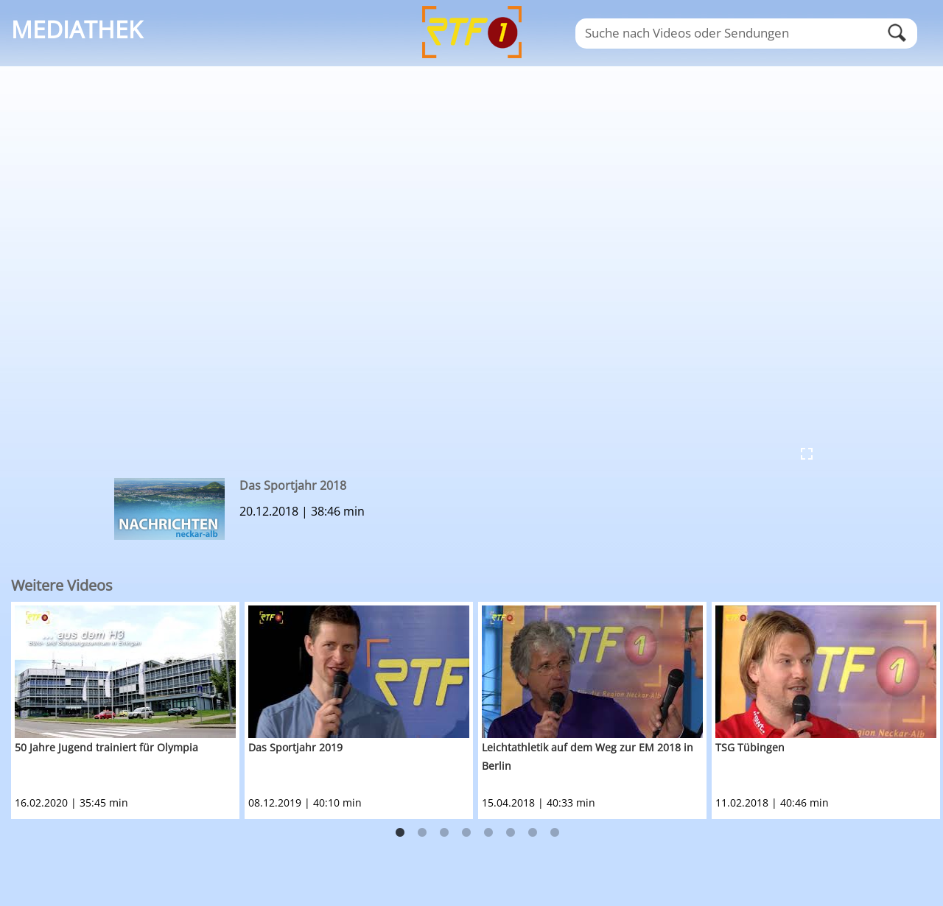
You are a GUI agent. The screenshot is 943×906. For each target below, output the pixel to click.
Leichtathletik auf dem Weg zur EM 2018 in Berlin (587, 756)
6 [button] (510, 833)
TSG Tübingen (750, 747)
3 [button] (444, 833)
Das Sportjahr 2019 (295, 747)
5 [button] (488, 833)
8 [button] (554, 833)
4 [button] (466, 833)
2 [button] (422, 833)
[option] (128, 710)
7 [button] (532, 833)
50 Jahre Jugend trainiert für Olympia (106, 747)
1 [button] (400, 833)
